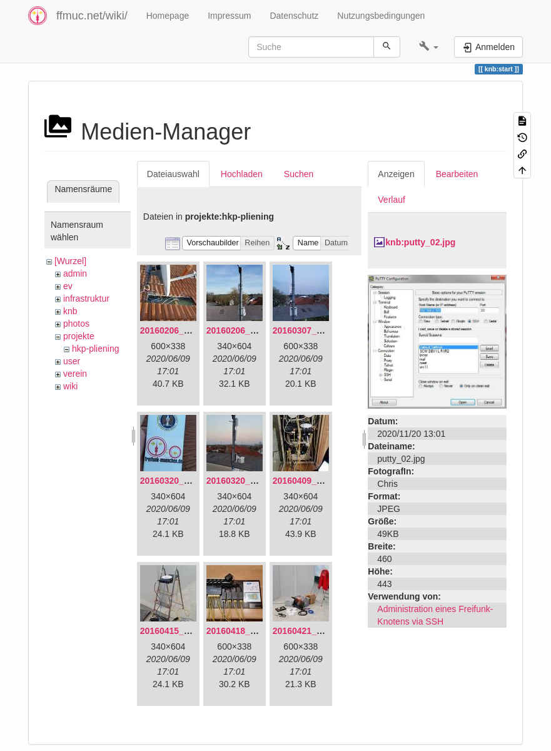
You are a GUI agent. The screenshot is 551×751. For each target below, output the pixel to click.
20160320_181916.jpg (184, 481)
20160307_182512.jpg (317, 330)
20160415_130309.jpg (184, 631)
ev (68, 286)
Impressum (229, 16)
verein (75, 374)
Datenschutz (294, 16)
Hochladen (242, 174)
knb (70, 311)
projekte (78, 336)
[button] (429, 47)
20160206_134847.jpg (184, 330)
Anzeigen (396, 174)
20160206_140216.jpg (250, 330)
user (71, 361)
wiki (70, 386)
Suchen (298, 174)
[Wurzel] (70, 261)
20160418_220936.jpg (250, 631)
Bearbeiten (457, 174)
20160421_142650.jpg (317, 631)
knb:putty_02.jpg (420, 242)
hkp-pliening (95, 349)
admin (75, 273)
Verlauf (391, 200)
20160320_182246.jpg (250, 481)
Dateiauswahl (173, 174)
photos (76, 324)
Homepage (168, 16)
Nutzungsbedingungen (381, 16)
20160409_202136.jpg (317, 481)
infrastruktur (86, 299)
